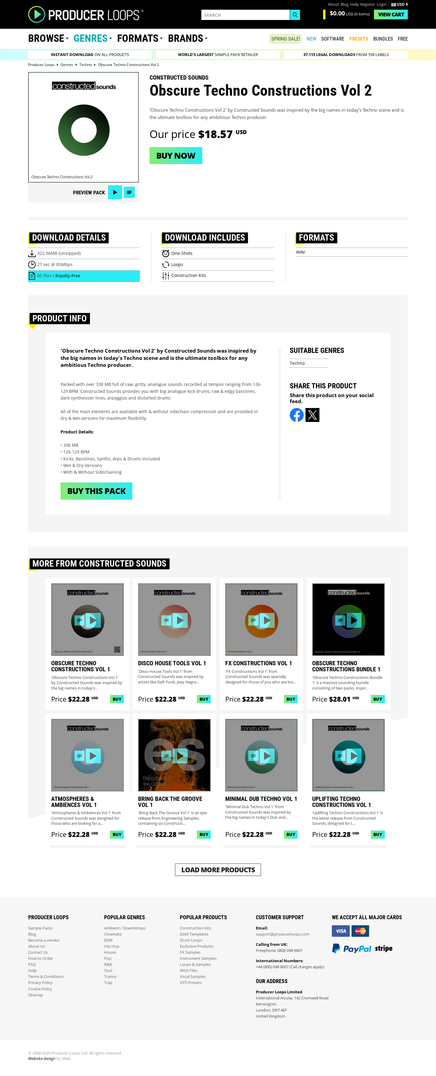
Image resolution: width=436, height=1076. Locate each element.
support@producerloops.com (282, 934)
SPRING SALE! (285, 39)
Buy (117, 699)
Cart (391, 14)
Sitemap (35, 995)
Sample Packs (40, 928)
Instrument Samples (198, 958)
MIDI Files (188, 970)
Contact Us (38, 952)
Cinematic (113, 934)
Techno (297, 363)
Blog (344, 4)
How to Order (40, 958)
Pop (107, 958)
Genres (90, 38)
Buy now (175, 155)
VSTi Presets (191, 982)
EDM (108, 940)
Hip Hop (111, 946)
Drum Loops (191, 940)
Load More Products (218, 869)
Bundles (383, 39)
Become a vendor (44, 940)
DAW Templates (194, 934)
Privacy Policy (40, 982)
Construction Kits (195, 928)
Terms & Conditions (46, 976)
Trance (110, 976)
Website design (41, 1058)
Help (354, 4)
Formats (137, 38)
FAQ (32, 964)
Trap (108, 982)
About (333, 4)
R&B (108, 964)
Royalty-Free (67, 275)
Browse (46, 38)
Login (382, 4)
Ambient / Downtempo (125, 928)
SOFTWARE (332, 39)
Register (367, 4)
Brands (185, 38)
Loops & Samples (195, 964)
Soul (108, 970)
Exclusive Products (196, 946)
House (110, 952)
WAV (300, 252)
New (311, 39)
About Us (36, 946)
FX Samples (190, 952)
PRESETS (358, 39)
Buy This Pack (96, 490)
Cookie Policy (40, 989)
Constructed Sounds (179, 77)
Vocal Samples (193, 976)
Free (403, 39)
